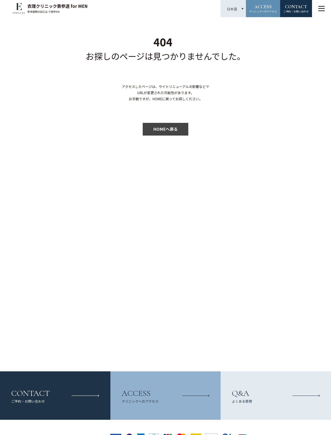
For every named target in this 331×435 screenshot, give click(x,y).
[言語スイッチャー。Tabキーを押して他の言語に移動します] (233, 9)
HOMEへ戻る (165, 129)
